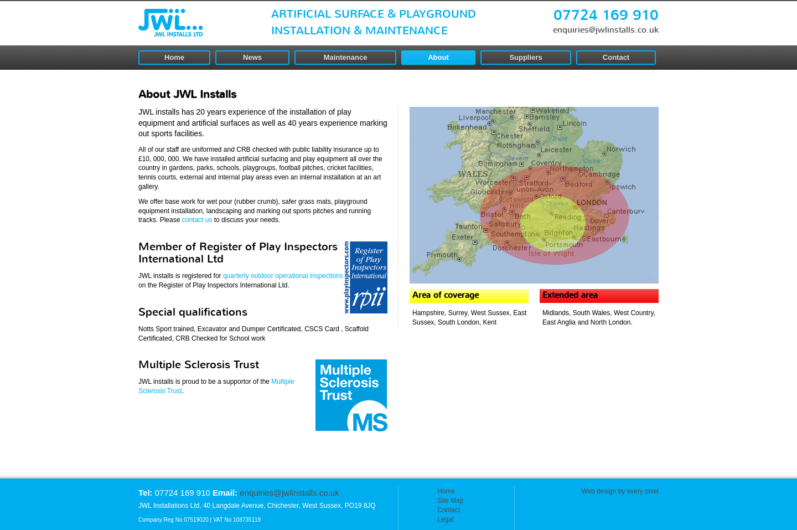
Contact (616, 57)
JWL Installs (170, 23)
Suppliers (525, 57)
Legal (445, 519)
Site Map (450, 501)
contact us (198, 220)
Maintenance (346, 57)
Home (174, 57)
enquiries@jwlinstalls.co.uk (606, 30)
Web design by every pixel (620, 491)
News (252, 57)
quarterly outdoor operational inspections (283, 276)
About (438, 57)
